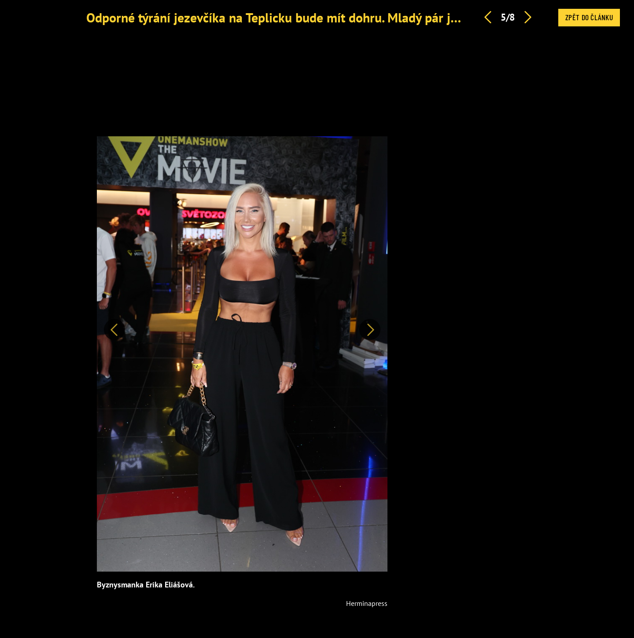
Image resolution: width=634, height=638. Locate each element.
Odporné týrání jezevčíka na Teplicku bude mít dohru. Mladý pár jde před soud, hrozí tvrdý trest (352, 17)
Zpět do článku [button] (589, 17)
